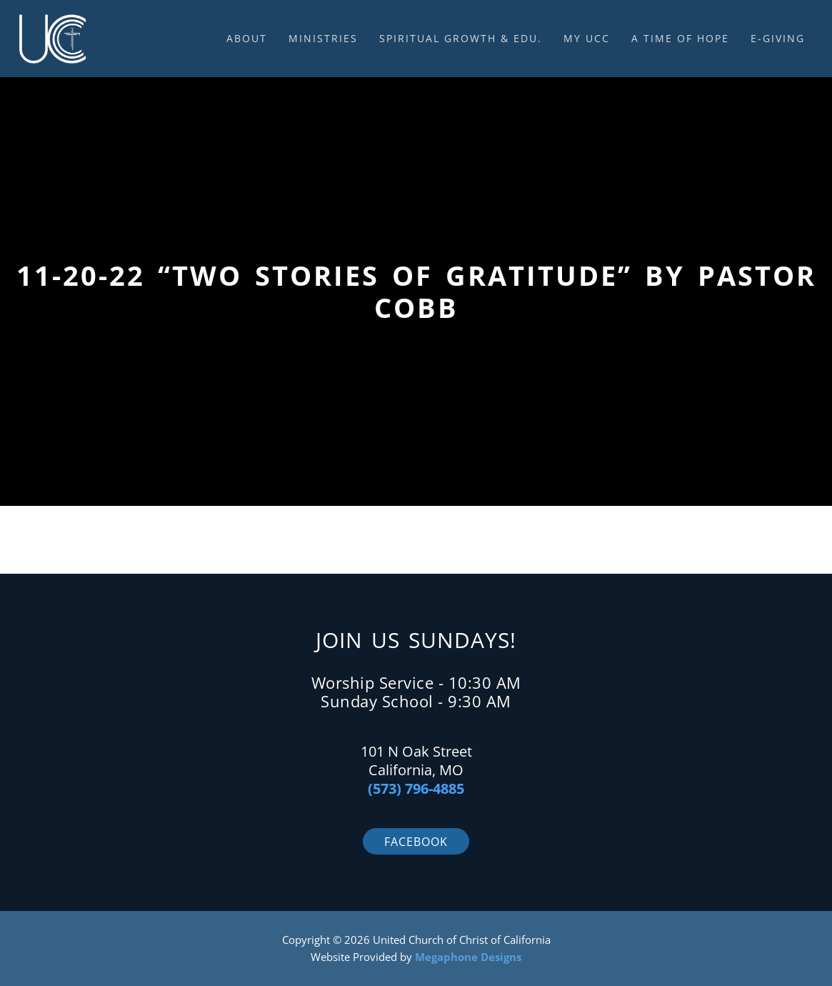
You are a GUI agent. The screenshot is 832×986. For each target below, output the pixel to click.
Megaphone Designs (468, 957)
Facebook (416, 842)
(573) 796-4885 (416, 788)
